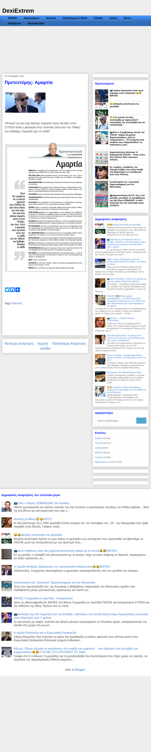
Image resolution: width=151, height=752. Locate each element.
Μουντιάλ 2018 (36, 23)
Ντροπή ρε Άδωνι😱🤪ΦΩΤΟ (33, 519)
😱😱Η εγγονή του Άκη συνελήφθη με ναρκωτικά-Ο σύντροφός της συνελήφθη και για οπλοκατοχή (127, 121)
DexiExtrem (18, 11)
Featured (99, 457)
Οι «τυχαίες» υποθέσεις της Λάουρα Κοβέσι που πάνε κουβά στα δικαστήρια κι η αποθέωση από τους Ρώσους (126, 171)
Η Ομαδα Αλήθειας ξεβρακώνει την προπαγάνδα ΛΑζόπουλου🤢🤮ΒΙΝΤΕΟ (62, 566)
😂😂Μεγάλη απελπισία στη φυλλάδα (124, 224)
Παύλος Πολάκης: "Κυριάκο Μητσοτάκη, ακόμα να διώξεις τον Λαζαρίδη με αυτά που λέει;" (126, 357)
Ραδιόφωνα (14, 23)
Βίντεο (127, 18)
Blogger (80, 669)
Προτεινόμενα (31, 18)
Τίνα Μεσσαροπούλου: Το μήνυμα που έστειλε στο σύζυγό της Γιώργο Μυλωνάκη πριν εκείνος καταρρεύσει (126, 338)
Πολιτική (50, 18)
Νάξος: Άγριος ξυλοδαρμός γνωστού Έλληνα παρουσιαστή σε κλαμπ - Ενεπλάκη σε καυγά (126, 261)
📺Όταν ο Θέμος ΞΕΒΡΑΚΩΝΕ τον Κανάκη (41, 503)
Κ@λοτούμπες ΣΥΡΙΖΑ (75, 18)
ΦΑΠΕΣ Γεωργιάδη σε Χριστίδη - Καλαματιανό (43, 598)
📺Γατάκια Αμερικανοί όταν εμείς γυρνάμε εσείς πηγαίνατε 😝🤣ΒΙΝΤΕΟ (126, 93)
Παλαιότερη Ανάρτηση (69, 343)
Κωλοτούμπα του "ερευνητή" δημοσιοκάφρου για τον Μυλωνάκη (124, 184)
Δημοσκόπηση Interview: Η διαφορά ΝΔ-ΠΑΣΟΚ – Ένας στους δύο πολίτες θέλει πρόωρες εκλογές (127, 156)
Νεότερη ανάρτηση (19, 343)
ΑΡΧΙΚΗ (12, 18)
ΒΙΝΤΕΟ (98, 452)
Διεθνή (113, 18)
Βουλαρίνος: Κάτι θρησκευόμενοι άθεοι (124, 372)
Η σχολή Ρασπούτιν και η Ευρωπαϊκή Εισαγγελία (45, 632)
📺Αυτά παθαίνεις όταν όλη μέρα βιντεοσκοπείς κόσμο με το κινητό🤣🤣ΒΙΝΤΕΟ (65, 550)
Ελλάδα (98, 18)
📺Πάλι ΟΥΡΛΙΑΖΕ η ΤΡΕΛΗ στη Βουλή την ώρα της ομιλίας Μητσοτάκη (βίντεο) (126, 280)
